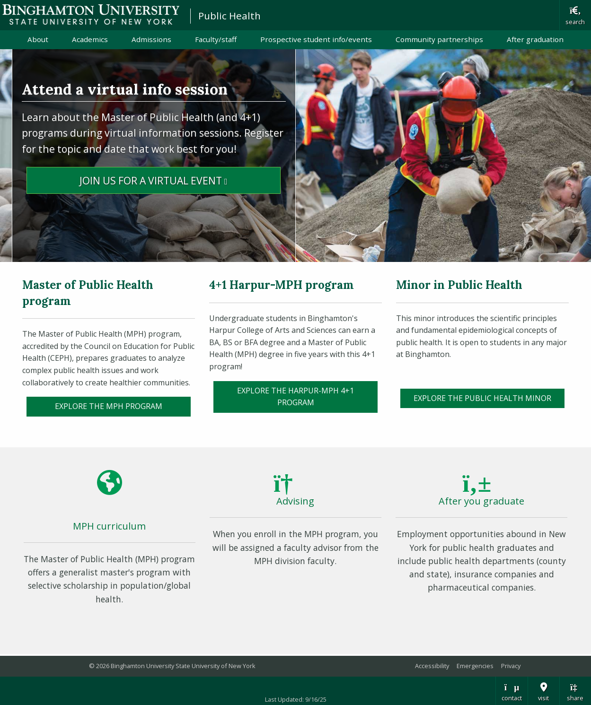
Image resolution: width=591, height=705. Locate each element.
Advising (295, 501)
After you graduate (481, 501)
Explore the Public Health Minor (482, 398)
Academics (90, 39)
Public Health (229, 15)
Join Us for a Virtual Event (179, 179)
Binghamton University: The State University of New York (90, 14)
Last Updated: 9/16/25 (295, 699)
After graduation (535, 39)
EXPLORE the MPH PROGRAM (108, 406)
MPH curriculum (109, 526)
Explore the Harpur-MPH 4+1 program (295, 396)
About (37, 39)
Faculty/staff (216, 39)
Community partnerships (439, 39)
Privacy (510, 665)
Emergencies (475, 665)
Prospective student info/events (316, 39)
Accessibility (432, 665)
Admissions (151, 39)
